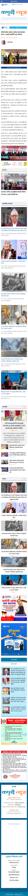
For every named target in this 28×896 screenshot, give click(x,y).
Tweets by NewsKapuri (14, 824)
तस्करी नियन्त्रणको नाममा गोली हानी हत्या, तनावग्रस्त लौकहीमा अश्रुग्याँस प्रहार (12, 360)
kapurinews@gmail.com (15, 814)
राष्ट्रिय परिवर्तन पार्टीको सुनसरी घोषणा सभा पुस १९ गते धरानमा (16, 462)
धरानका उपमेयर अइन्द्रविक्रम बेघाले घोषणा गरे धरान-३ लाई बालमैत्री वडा (13, 193)
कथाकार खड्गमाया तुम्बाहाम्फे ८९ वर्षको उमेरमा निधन (13, 262)
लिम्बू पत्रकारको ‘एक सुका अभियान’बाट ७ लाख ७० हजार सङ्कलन (13, 393)
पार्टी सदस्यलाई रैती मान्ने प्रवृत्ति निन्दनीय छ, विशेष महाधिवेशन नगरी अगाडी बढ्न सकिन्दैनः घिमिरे (14, 426)
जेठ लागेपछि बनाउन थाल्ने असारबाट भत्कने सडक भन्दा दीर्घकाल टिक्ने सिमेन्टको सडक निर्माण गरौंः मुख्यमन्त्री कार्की (14, 230)
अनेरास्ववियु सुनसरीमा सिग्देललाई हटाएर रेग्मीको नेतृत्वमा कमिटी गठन (17, 454)
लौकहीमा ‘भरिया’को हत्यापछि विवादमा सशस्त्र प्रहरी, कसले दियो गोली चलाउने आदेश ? (18, 700)
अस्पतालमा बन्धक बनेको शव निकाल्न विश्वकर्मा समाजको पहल (13, 295)
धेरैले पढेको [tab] (14, 664)
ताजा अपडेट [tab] (14, 660)
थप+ (24, 407)
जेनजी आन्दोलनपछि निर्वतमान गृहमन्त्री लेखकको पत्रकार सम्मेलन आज (17, 470)
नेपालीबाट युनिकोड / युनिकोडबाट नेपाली (14, 894)
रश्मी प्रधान (10, 42)
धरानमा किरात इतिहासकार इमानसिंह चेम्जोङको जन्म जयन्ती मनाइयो (13, 327)
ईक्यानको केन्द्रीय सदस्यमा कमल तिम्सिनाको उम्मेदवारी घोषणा (17, 446)
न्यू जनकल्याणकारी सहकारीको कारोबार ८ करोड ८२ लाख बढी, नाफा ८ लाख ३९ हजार (19, 709)
